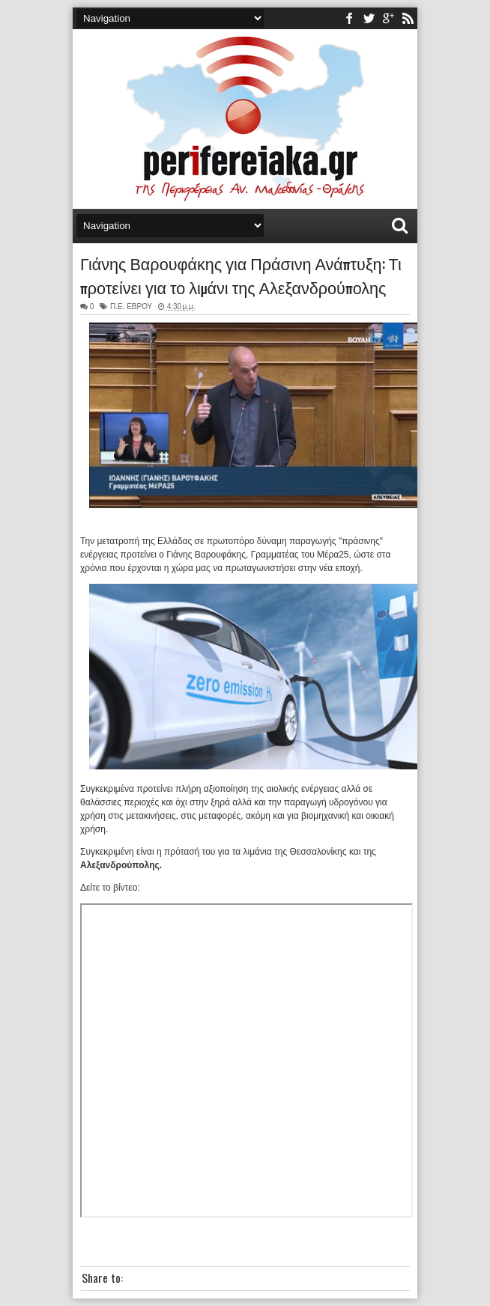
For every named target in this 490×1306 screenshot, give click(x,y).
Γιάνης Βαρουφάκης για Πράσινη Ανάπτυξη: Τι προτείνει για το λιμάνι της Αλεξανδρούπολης (241, 275)
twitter (368, 18)
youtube (388, 18)
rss (407, 18)
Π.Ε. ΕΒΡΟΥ (131, 306)
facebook (349, 18)
